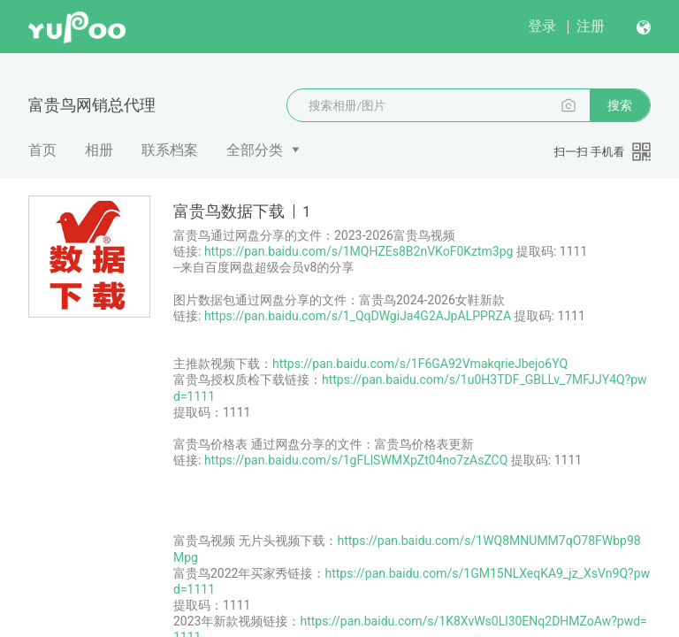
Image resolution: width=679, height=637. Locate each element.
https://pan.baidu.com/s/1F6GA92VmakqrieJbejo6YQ (420, 364)
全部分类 (254, 150)
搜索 (619, 105)
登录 (542, 26)
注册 (590, 26)
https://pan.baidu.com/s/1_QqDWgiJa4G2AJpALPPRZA (357, 316)
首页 (42, 150)
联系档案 (169, 150)
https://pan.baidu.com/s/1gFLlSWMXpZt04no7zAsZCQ (356, 460)
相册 (99, 150)
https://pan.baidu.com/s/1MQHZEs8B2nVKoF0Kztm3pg (359, 251)
